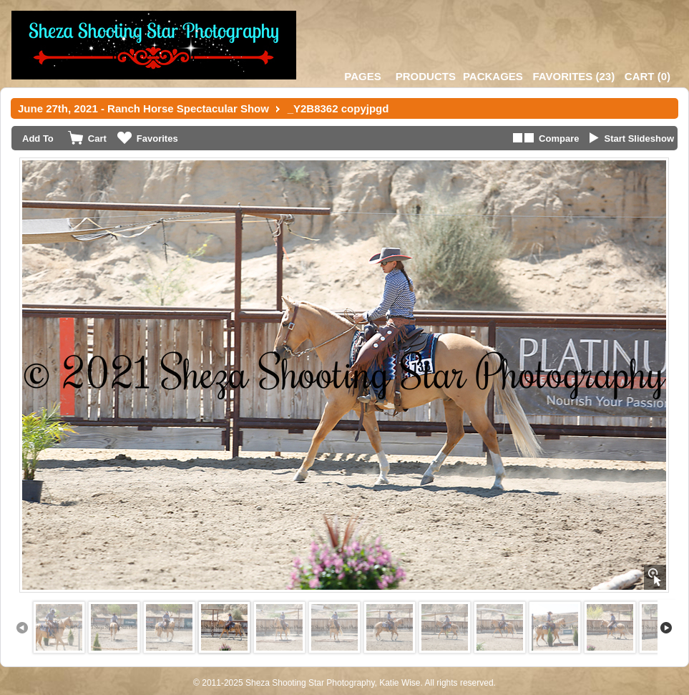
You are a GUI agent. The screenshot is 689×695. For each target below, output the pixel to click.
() (573, 76)
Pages (362, 76)
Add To (38, 138)
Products (426, 76)
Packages (493, 76)
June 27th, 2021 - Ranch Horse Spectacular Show (143, 108)
